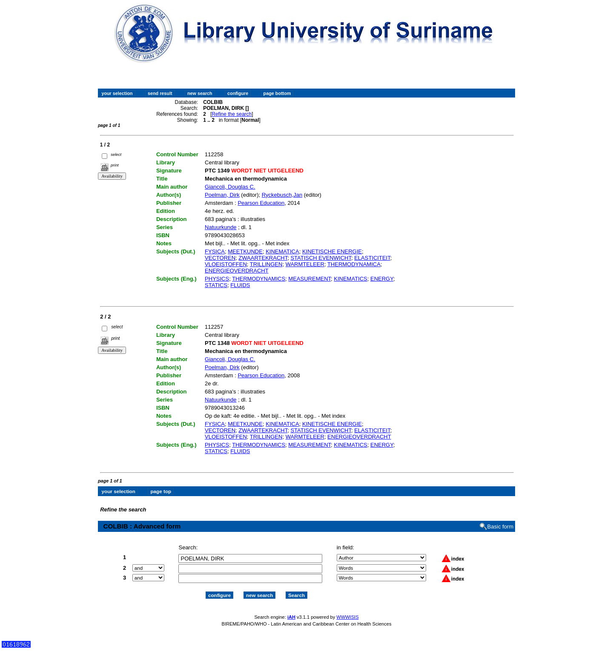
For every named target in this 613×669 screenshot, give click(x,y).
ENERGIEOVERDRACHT (237, 270)
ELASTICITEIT (372, 258)
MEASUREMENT (309, 279)
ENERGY (381, 279)
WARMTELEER (305, 264)
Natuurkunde (220, 227)
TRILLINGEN (266, 264)
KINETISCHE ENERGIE (332, 251)
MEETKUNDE (245, 251)
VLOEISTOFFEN (226, 264)
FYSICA (215, 251)
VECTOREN (220, 258)
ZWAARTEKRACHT (262, 258)
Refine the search (232, 114)
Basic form (500, 526)
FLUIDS (240, 285)
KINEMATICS (350, 279)
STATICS (216, 285)
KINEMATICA (282, 251)
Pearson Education (261, 203)
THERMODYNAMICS (258, 279)
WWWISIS (347, 617)
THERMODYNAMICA (354, 264)
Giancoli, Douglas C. (230, 187)
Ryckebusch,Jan (282, 195)
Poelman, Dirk (222, 195)
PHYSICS (217, 279)
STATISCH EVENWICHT (320, 258)
